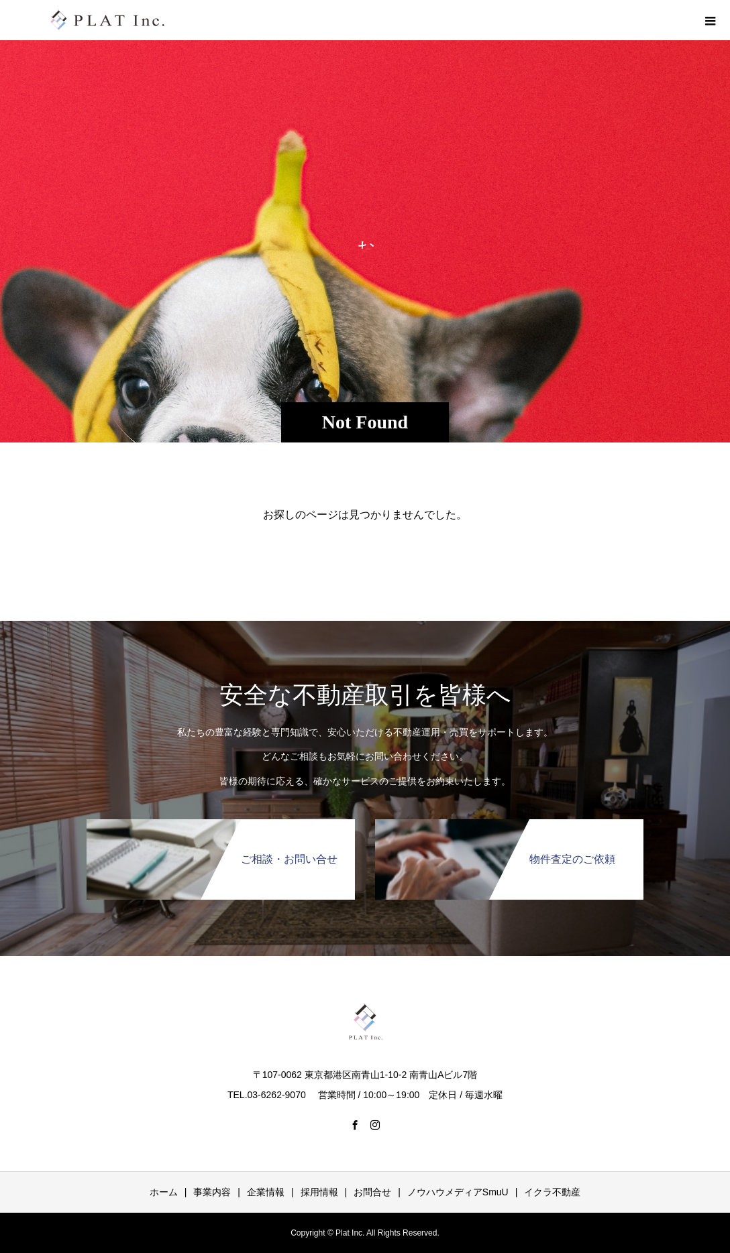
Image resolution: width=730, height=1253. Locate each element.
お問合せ (372, 1192)
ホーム (164, 1192)
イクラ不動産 (552, 1192)
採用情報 (319, 1192)
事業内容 (212, 1192)
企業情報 (265, 1192)
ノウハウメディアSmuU (458, 1192)
